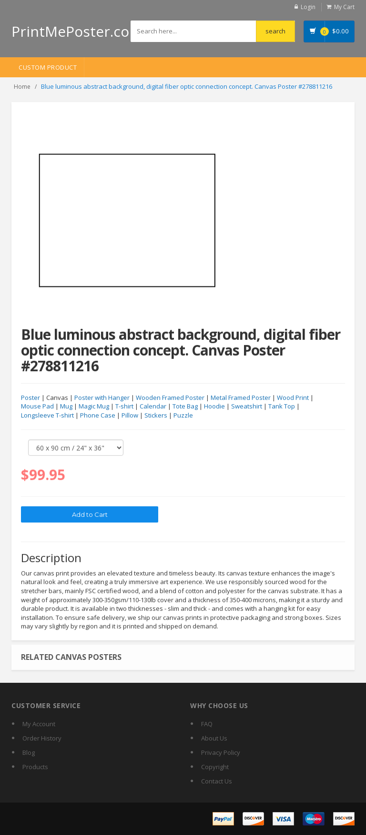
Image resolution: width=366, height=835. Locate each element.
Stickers (155, 415)
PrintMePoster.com (76, 31)
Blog (28, 752)
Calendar (153, 407)
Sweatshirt (246, 407)
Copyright (215, 766)
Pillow (130, 415)
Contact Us (216, 781)
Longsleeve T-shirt (47, 415)
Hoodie (214, 407)
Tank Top (281, 407)
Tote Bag (185, 407)
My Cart (344, 7)
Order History (41, 738)
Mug (66, 407)
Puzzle (183, 415)
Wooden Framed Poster (170, 398)
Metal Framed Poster (241, 398)
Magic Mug (94, 407)
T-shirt (124, 407)
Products (35, 766)
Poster (30, 398)
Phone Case (97, 415)
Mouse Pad (37, 407)
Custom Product (48, 67)
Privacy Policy (220, 752)
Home (22, 87)
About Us (214, 738)
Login (308, 7)
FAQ (207, 724)
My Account (38, 724)
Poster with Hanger (102, 398)
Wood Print (293, 398)
